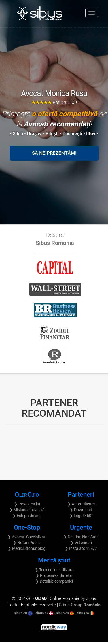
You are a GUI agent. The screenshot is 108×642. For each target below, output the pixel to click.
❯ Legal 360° (81, 515)
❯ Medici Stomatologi (27, 548)
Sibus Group (80, 604)
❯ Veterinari (81, 542)
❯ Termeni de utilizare (54, 569)
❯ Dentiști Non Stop (81, 537)
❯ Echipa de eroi (26, 515)
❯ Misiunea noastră (27, 509)
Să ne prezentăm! (54, 153)
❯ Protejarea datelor (54, 575)
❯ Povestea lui (27, 504)
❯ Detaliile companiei (54, 581)
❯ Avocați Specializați (26, 537)
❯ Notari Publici (27, 542)
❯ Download (81, 509)
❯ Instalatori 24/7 (81, 548)
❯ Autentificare (81, 504)
